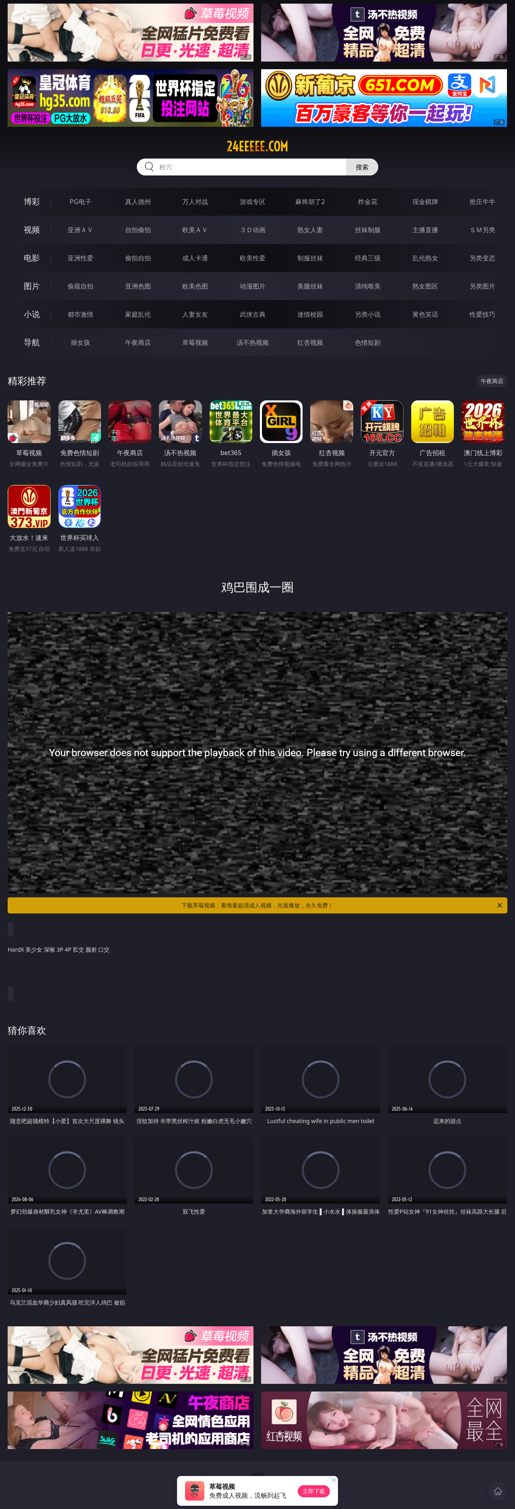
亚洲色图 (138, 286)
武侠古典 (253, 314)
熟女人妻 (310, 229)
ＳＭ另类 (482, 229)
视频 (32, 229)
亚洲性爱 (80, 258)
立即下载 (314, 1491)
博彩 (32, 201)
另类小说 (368, 314)
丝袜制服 (368, 229)
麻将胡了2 (310, 201)
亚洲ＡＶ (80, 229)
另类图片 (482, 286)
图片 (32, 285)
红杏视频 (310, 342)
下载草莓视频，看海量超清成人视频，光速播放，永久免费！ (342, 905)
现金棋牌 (425, 201)
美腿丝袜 (310, 286)
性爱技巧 (482, 314)
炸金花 (367, 201)
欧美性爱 (253, 258)
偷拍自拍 (138, 258)
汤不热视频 (253, 342)
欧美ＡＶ (195, 229)
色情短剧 (368, 342)
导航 (32, 342)
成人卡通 (195, 258)
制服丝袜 (310, 258)
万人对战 (195, 201)
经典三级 (368, 258)
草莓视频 (195, 342)
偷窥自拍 (80, 286)
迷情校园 (310, 314)
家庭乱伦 (138, 314)
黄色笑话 (425, 314)
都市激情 (80, 314)
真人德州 (138, 201)
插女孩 (80, 342)
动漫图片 (253, 286)
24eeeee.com (257, 146)
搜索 (362, 167)
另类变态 (482, 258)
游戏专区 (253, 201)
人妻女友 (195, 314)
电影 (32, 257)
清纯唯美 (368, 286)
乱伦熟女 (425, 258)
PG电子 (80, 201)
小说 (32, 314)
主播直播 (425, 229)
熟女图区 (425, 286)
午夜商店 (138, 342)
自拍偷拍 (138, 229)
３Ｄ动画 (253, 229)
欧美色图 (195, 286)
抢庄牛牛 (482, 201)
